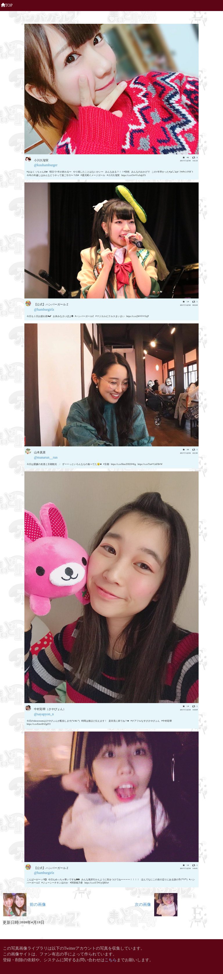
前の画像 (24, 904)
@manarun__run (45, 457)
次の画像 (156, 904)
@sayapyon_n (44, 713)
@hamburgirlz (44, 309)
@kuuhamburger (45, 164)
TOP (6, 5)
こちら (111, 959)
